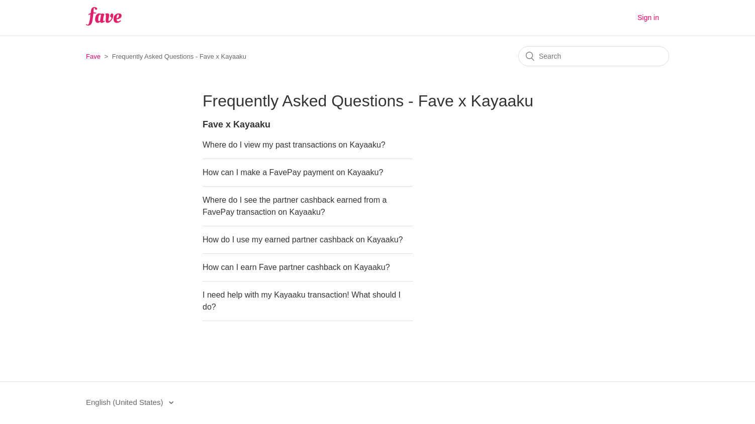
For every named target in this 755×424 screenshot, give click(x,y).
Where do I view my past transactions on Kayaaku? (294, 144)
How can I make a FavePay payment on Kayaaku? (293, 172)
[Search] (593, 56)
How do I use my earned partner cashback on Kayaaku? (303, 239)
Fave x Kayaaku (236, 124)
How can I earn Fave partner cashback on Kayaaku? (296, 267)
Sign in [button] (648, 18)
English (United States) (125, 402)
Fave (93, 56)
